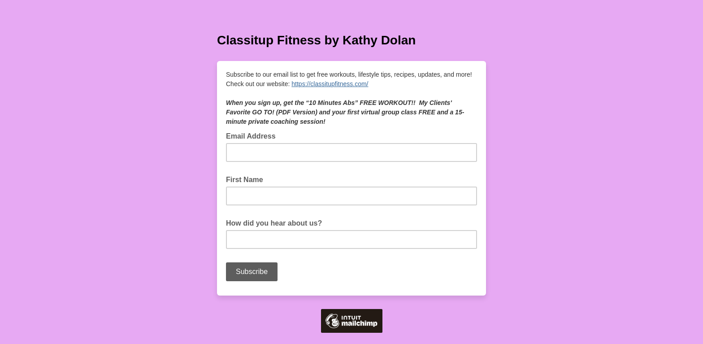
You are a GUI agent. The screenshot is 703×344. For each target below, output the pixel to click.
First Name (247, 179)
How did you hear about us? (276, 222)
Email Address (253, 135)
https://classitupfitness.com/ (329, 83)
